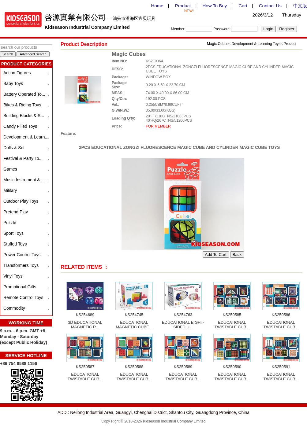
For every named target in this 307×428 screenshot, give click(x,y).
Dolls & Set (13, 147)
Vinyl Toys (13, 276)
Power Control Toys (21, 254)
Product (183, 5)
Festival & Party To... (23, 158)
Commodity (14, 308)
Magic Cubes (217, 44)
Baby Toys (13, 83)
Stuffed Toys (15, 244)
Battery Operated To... (24, 94)
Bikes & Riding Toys (22, 104)
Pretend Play (15, 211)
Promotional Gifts (19, 286)
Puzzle (9, 222)
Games (10, 169)
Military (10, 190)
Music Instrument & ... (24, 179)
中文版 (300, 5)
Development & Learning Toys (255, 44)
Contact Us (270, 5)
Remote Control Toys (23, 297)
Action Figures (17, 72)
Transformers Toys (21, 265)
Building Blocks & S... (23, 115)
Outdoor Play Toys (20, 201)
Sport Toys (13, 233)
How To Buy (214, 5)
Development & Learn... (25, 137)
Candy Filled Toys (20, 126)
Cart (242, 5)
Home (157, 5)
